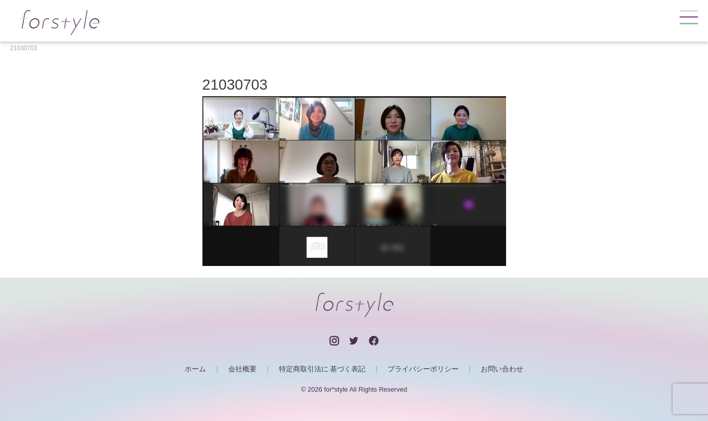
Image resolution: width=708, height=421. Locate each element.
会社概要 (242, 369)
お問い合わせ (502, 369)
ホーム (195, 369)
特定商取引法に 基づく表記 (322, 369)
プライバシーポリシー (423, 369)
